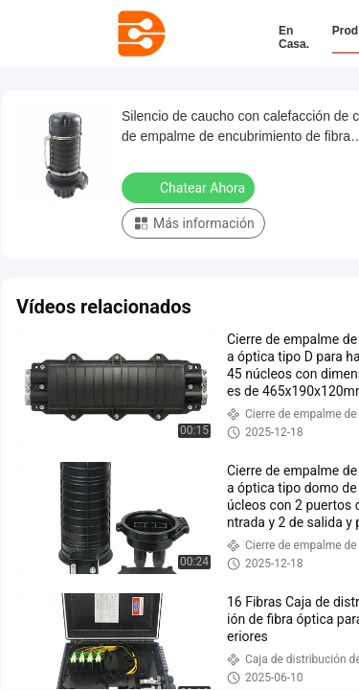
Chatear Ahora (190, 186)
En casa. (294, 37)
